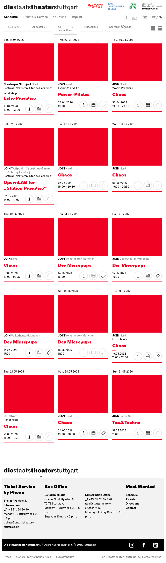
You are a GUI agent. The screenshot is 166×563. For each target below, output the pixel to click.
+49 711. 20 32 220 (100, 499)
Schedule (11, 17)
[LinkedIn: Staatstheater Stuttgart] (155, 545)
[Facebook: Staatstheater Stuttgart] (143, 545)
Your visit (59, 17)
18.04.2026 (13, 27)
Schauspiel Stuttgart (132, 6)
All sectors (38, 27)
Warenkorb (145, 17)
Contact (134, 18)
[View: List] (160, 28)
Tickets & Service (35, 17)
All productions (65, 29)
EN (160, 17)
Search (126, 17)
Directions (132, 503)
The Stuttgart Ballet (116, 6)
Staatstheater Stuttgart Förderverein (152, 6)
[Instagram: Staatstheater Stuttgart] (132, 545)
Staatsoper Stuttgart (95, 6)
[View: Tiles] (153, 28)
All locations (91, 27)
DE (154, 17)
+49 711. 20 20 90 (18, 509)
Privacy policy (65, 557)
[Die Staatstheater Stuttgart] (41, 7)
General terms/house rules (33, 557)
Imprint (76, 17)
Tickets (49, 198)
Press (7, 557)
